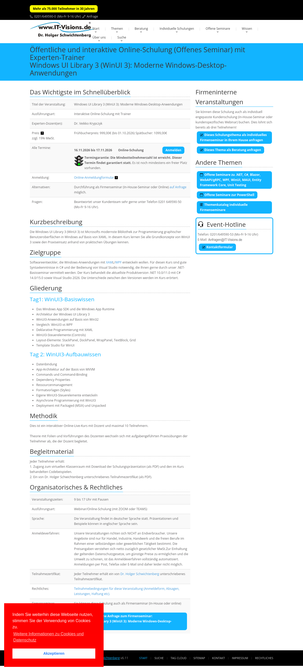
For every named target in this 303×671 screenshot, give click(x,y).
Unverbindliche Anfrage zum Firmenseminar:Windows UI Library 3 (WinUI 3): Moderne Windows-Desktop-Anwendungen (124, 621)
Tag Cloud (178, 658)
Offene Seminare (218, 28)
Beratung (141, 28)
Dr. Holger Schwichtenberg (139, 574)
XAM (109, 262)
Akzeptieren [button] (53, 653)
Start (95, 28)
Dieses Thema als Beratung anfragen (230, 150)
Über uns (99, 37)
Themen (117, 28)
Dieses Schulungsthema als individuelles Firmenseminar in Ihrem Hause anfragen (233, 137)
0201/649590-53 (222, 234)
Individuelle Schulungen (177, 28)
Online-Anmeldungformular (94, 177)
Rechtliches (264, 658)
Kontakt (218, 658)
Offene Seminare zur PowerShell (227, 195)
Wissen (247, 28)
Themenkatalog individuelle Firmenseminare (224, 207)
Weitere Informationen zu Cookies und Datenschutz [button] (48, 637)
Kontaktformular (217, 247)
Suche (121, 37)
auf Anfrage (178, 187)
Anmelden (173, 150)
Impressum (240, 658)
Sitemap (199, 658)
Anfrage (92, 16)
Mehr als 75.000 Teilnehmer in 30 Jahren (64, 8)
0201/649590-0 (45, 16)
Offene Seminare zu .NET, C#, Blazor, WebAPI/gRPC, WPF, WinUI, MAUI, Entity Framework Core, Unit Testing (230, 179)
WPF (118, 262)
